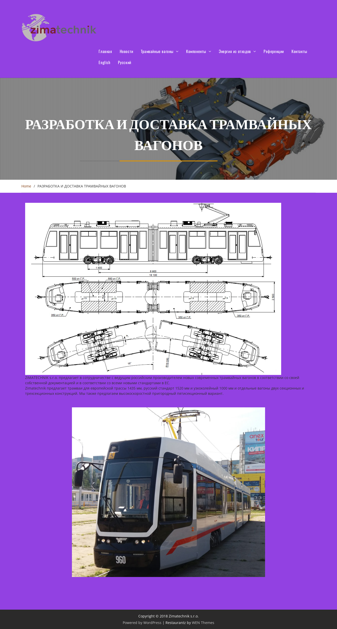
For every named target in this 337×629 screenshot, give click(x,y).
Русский (124, 62)
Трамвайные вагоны (157, 51)
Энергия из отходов (235, 51)
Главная (105, 51)
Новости (126, 51)
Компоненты (196, 51)
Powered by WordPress (142, 622)
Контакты (299, 51)
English (104, 62)
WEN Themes (203, 622)
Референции (274, 51)
